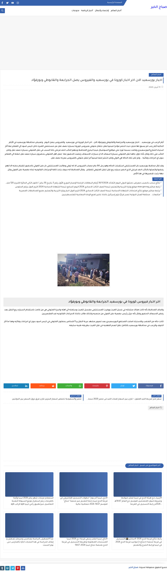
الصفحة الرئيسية (114, 3)
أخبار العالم (116, 11)
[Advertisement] (83, 44)
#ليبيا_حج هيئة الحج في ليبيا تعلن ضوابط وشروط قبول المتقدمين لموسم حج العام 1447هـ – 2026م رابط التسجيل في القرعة (138, 501)
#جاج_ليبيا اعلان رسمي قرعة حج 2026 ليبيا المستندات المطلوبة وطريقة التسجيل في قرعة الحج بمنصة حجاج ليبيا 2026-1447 (85, 542)
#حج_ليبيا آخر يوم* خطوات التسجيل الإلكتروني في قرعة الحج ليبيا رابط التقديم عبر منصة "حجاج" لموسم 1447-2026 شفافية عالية (84, 501)
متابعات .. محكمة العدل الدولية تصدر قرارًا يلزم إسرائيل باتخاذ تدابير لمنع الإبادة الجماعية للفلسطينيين (111, 195)
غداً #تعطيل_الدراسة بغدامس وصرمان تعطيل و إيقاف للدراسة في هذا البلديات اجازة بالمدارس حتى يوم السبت (29, 542)
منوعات (75, 11)
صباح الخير (159, 7)
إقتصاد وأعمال (102, 11)
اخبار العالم (156, 75)
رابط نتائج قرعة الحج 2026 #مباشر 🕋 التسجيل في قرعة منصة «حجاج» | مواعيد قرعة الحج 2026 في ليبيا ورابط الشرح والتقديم (139, 542)
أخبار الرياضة (87, 11)
